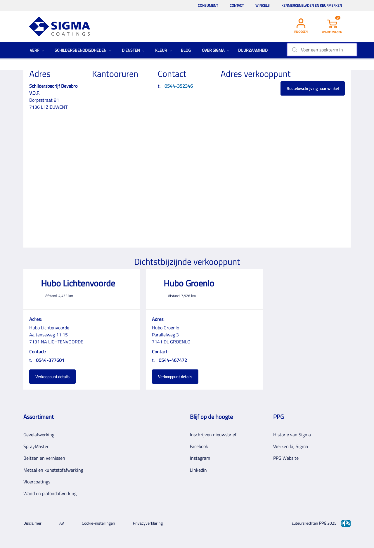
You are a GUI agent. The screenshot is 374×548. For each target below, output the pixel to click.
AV (61, 523)
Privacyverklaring (148, 523)
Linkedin (198, 469)
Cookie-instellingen (98, 523)
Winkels (262, 5)
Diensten (133, 50)
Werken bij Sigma (290, 446)
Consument (208, 5)
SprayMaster (36, 446)
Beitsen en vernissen (44, 457)
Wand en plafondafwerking (50, 493)
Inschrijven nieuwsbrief (213, 434)
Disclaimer (32, 523)
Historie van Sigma (292, 434)
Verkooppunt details (52, 377)
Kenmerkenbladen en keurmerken (311, 5)
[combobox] (322, 49)
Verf (37, 50)
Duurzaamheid (253, 50)
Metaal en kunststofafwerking (53, 469)
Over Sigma (215, 50)
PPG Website (286, 457)
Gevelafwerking (38, 434)
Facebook (199, 446)
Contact (237, 5)
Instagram (200, 457)
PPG (322, 523)
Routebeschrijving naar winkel (313, 88)
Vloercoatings (36, 481)
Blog (186, 50)
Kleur (163, 50)
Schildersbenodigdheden (83, 50)
